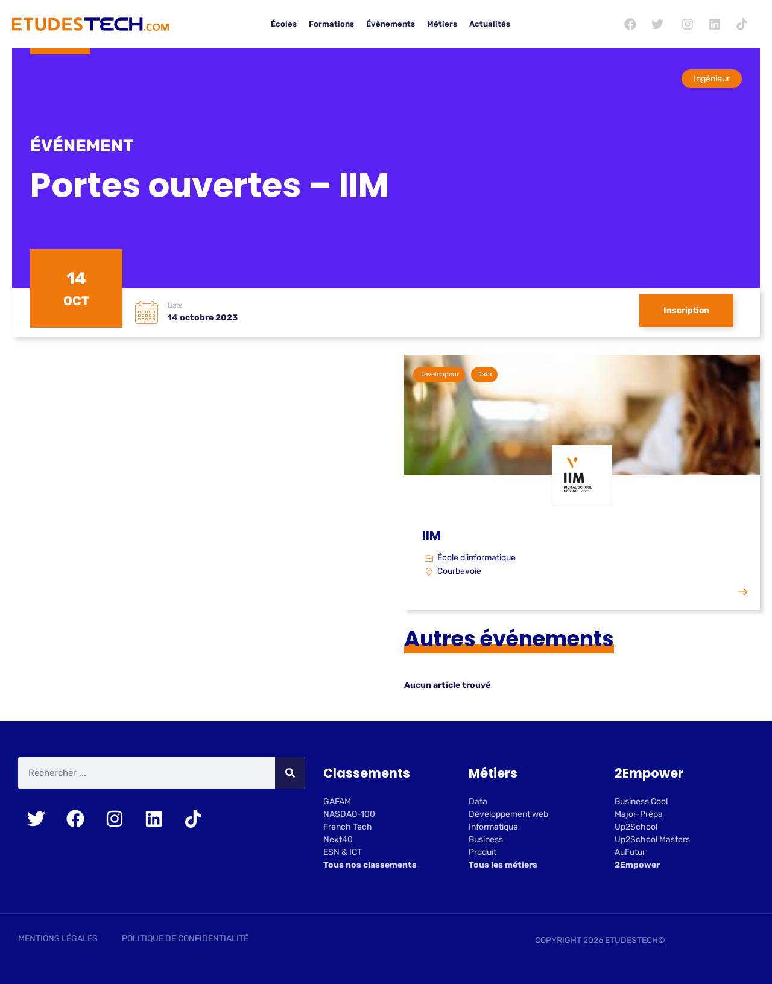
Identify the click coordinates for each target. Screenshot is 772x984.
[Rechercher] (290, 773)
